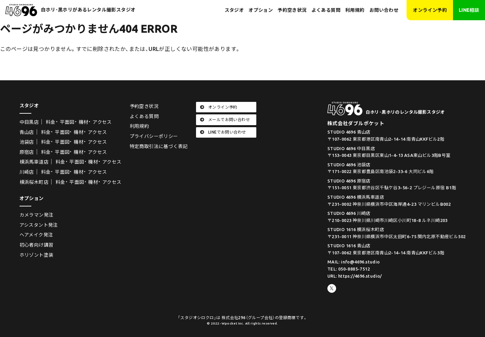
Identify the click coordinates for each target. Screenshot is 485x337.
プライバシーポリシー (154, 136)
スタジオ (234, 10)
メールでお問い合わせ (225, 119)
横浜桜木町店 (34, 182)
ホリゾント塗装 (37, 255)
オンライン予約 (430, 10)
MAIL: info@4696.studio (353, 261)
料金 (51, 122)
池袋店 (27, 142)
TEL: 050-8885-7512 (348, 268)
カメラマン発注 (37, 215)
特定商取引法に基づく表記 (159, 146)
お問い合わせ (383, 10)
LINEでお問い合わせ (223, 132)
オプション (261, 10)
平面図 (67, 122)
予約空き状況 (292, 10)
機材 (84, 122)
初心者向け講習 (37, 245)
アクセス (102, 122)
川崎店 (27, 172)
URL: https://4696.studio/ (354, 276)
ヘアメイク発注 (36, 234)
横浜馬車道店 (34, 162)
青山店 (27, 132)
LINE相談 (469, 10)
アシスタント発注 (39, 225)
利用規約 (355, 10)
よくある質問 (326, 10)
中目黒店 (29, 122)
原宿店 (27, 152)
